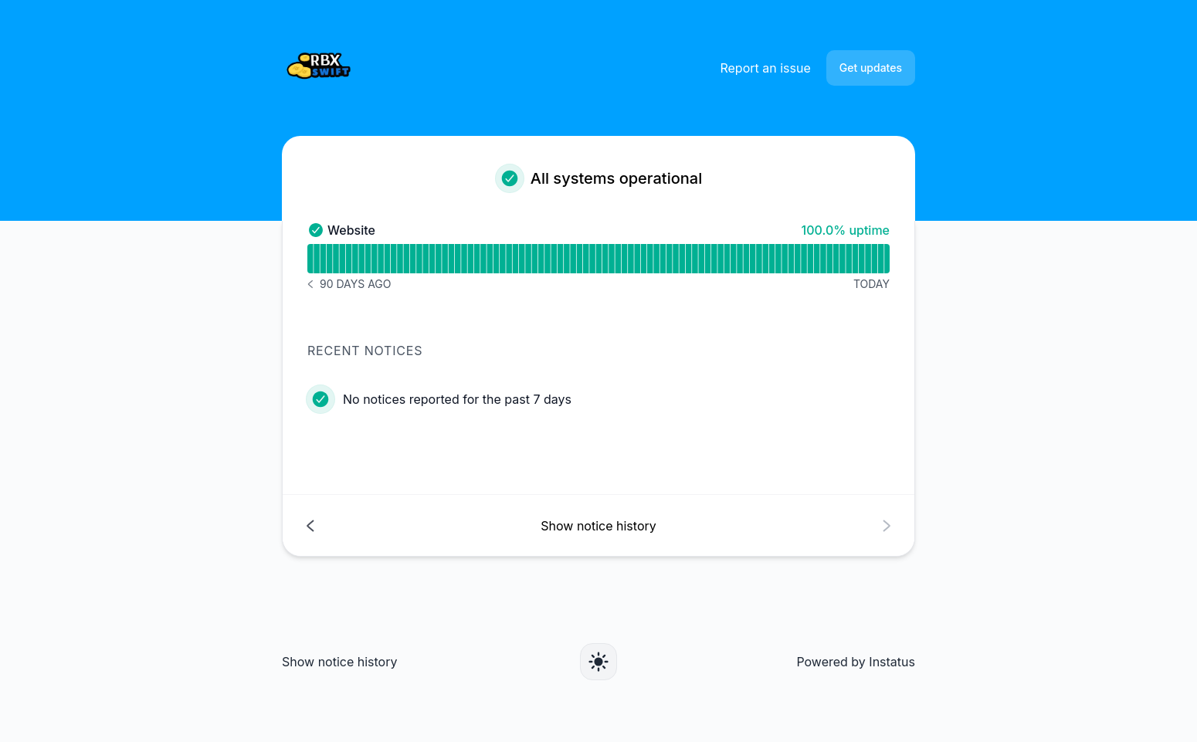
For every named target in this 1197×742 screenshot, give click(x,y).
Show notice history (339, 661)
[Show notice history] (598, 525)
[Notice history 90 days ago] (349, 284)
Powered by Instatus (855, 661)
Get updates (870, 67)
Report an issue (765, 68)
